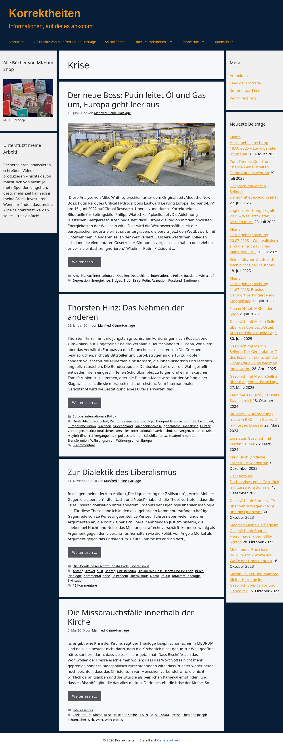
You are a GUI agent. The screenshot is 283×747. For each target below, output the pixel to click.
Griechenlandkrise (148, 426)
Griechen (104, 426)
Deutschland (140, 275)
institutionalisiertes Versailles (107, 431)
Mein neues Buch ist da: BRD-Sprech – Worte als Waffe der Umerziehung (251, 555)
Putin (146, 280)
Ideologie (75, 576)
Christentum (126, 571)
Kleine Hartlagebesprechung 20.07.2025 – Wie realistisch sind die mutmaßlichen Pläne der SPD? (254, 240)
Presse (176, 715)
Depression (81, 280)
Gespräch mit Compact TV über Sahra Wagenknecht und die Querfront (252, 506)
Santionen (191, 280)
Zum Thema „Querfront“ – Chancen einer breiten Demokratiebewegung (252, 167)
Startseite (16, 41)
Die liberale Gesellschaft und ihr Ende (101, 566)
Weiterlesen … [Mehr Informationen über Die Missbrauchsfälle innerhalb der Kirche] (84, 696)
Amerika (79, 275)
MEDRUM (162, 715)
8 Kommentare (84, 445)
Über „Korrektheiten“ (155, 41)
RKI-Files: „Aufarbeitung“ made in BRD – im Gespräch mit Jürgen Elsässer (254, 419)
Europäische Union (82, 426)
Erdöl (127, 280)
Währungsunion (102, 440)
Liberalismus (139, 566)
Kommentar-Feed (245, 90)
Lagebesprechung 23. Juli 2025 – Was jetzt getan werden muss (252, 216)
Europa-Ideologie (169, 421)
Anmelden (239, 75)
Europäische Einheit (198, 421)
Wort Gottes (114, 720)
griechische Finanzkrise (181, 426)
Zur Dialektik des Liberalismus (122, 472)
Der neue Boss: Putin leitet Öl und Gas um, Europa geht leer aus (137, 99)
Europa (78, 416)
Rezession (159, 280)
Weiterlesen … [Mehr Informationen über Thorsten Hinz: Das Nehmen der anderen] (84, 402)
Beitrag (110, 571)
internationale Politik (166, 275)
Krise (137, 280)
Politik (165, 576)
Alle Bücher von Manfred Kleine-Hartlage (64, 41)
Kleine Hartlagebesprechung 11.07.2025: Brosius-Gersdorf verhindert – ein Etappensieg (252, 289)
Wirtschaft (206, 275)
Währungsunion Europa (134, 440)
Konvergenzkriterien (189, 431)
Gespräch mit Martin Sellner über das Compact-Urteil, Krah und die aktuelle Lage (254, 327)
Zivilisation (76, 580)
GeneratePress (168, 740)
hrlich (199, 571)
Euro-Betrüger (144, 421)
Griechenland (123, 426)
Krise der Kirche (125, 715)
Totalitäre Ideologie (186, 576)
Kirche (97, 715)
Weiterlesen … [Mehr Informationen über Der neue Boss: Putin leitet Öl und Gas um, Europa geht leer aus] (84, 261)
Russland (190, 275)
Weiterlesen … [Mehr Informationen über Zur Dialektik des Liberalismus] (84, 552)
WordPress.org (243, 98)
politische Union (130, 435)
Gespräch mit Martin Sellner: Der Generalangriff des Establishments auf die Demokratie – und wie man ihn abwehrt (253, 357)
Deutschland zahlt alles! (90, 421)
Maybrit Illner (77, 435)
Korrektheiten (45, 13)
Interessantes (83, 710)
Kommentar (92, 576)
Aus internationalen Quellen (108, 275)
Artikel (90, 571)
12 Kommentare (85, 585)
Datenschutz (223, 41)
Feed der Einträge (245, 83)
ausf (100, 571)
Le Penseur (120, 576)
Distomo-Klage (121, 421)
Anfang (78, 571)
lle (151, 715)
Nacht (154, 576)
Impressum (195, 41)
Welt (91, 720)
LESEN (143, 715)
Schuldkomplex (155, 435)
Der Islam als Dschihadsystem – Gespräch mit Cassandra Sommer (254, 481)
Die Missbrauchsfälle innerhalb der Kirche (131, 617)
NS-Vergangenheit (103, 435)
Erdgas (117, 280)
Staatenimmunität (181, 435)
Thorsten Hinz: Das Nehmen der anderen (126, 312)
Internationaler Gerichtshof (151, 431)
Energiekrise (100, 280)
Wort (99, 720)
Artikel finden (115, 41)
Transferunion (78, 440)
